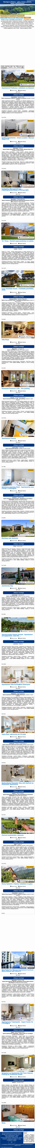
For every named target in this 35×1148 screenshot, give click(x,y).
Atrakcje (19, 17)
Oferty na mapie (13, 15)
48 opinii (21, 803)
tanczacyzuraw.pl (31, 0)
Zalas (31, 826)
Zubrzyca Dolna (29, 273)
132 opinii (23, 602)
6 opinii (27, 752)
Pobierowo (30, 724)
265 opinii (21, 504)
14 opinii (32, 98)
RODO (14, 1140)
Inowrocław (30, 574)
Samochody (11, 17)
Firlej (32, 526)
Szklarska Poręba (28, 1116)
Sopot (31, 1014)
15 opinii (18, 151)
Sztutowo (30, 474)
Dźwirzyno (30, 674)
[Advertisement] (17, 47)
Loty (4, 17)
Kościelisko (30, 71)
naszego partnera (18, 113)
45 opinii (32, 903)
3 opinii (27, 854)
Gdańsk (31, 773)
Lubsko (31, 225)
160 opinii (21, 992)
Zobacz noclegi (19, 95)
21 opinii (31, 402)
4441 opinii (22, 353)
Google (3, 1134)
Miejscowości (20, 15)
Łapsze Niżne (29, 425)
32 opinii (19, 203)
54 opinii (24, 452)
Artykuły (27, 17)
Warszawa (30, 121)
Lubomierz (30, 623)
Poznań (31, 374)
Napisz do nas (17, 1145)
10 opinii (18, 1044)
